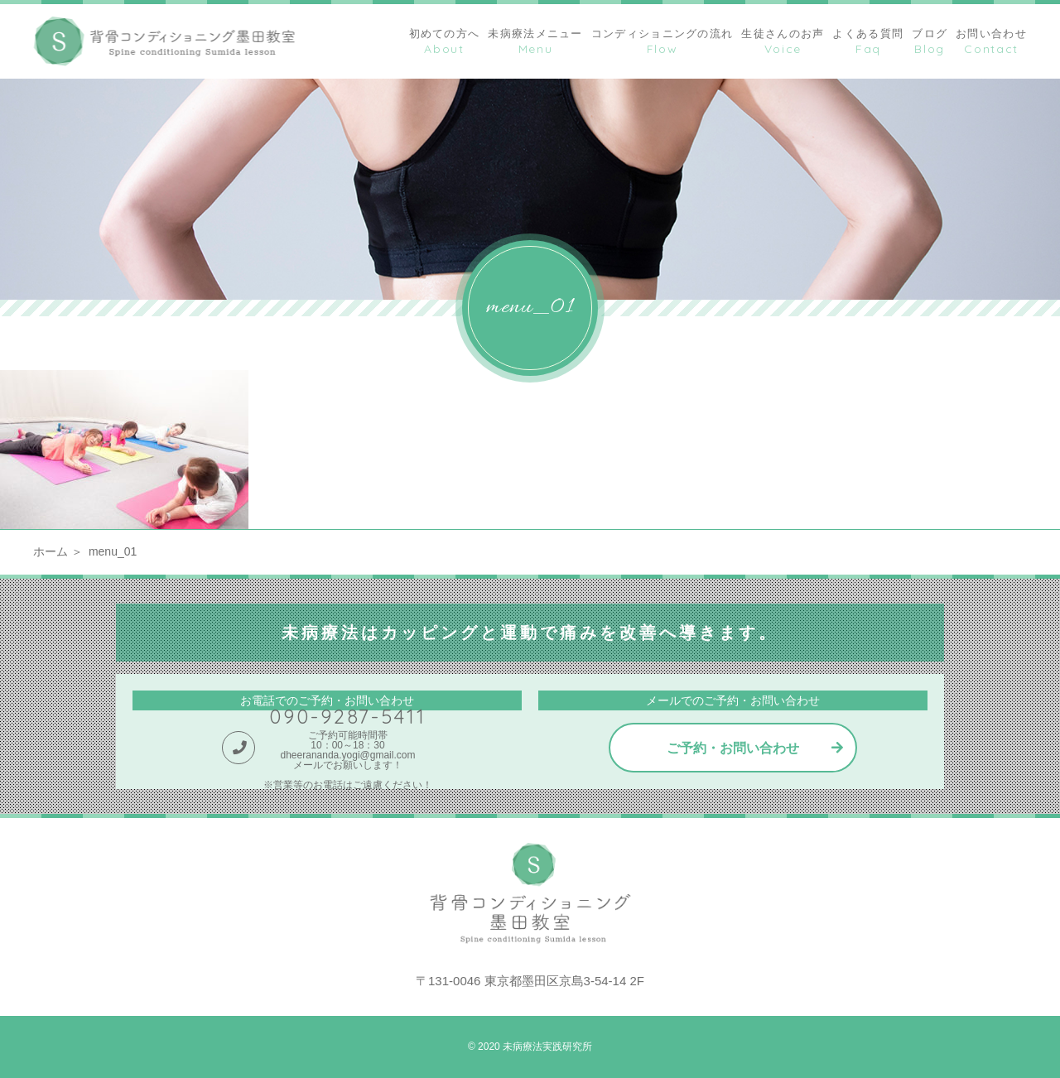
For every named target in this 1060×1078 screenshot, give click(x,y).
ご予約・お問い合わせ (733, 748)
